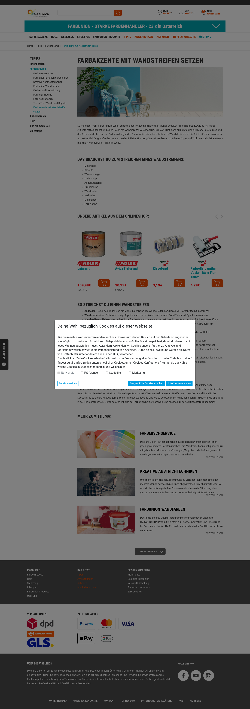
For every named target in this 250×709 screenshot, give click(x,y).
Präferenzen (91, 372)
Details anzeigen (68, 383)
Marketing (138, 372)
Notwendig (67, 372)
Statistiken (115, 372)
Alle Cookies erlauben (179, 383)
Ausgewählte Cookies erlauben (146, 383)
